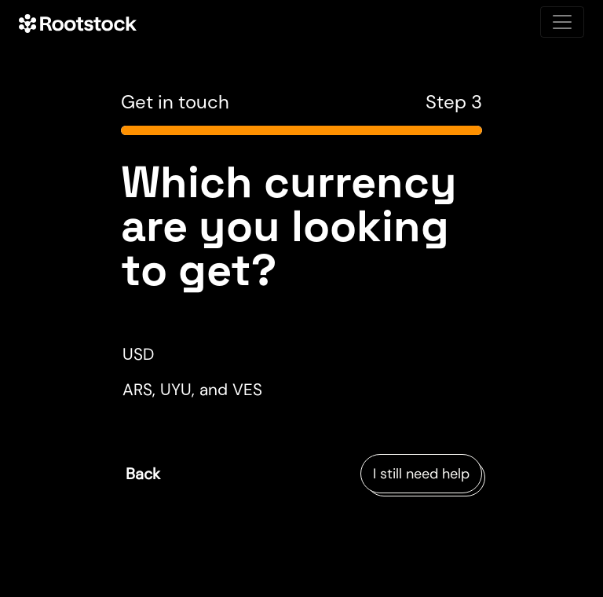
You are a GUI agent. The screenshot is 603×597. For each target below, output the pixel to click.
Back (143, 473)
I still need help (421, 473)
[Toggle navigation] (562, 22)
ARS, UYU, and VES (192, 389)
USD (138, 353)
